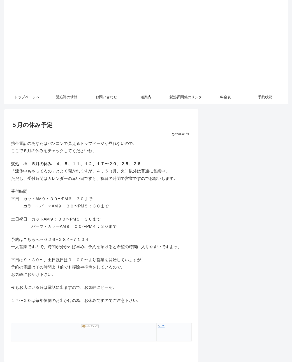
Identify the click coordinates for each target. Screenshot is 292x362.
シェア (161, 326)
